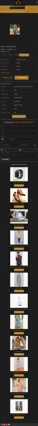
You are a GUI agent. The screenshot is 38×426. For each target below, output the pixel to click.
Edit (16, 55)
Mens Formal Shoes (19, 203)
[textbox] (10, 55)
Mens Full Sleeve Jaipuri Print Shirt (19, 267)
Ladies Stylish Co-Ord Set (19, 414)
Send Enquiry (21, 77)
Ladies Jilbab (19, 288)
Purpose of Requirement (6, 147)
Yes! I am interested (19, 116)
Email (2, 131)
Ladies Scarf (19, 351)
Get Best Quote (19, 185)
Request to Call (7, 77)
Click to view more (5, 72)
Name (2, 125)
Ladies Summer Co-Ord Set (19, 393)
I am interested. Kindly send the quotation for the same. (19, 155)
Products (7, 11)
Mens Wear (12, 11)
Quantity (2, 142)
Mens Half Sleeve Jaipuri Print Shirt (19, 246)
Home (2, 11)
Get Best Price (24, 55)
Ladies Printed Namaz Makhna (19, 309)
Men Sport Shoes (19, 224)
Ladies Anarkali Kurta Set (19, 330)
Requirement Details (5, 152)
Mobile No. (3, 136)
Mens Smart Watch (19, 182)
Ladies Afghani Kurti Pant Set (19, 372)
